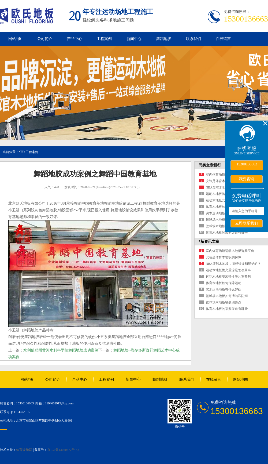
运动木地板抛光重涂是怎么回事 (228, 270)
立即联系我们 (246, 223)
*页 (21, 152)
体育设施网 (24, 450)
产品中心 (74, 39)
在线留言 (223, 39)
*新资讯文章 (209, 242)
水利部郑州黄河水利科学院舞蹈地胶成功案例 (60, 350)
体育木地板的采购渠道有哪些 (227, 232)
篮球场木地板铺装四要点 (223, 226)
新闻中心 (134, 39)
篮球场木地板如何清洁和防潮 (227, 296)
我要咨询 (246, 179)
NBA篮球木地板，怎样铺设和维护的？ (233, 264)
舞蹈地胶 (163, 39)
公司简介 (44, 39)
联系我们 (193, 39)
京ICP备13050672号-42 (63, 450)
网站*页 (14, 39)
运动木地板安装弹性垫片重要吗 (228, 276)
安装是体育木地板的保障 (223, 181)
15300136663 (247, 164)
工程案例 (104, 39)
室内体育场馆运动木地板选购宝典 (230, 251)
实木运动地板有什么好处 (223, 213)
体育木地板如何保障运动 (223, 207)
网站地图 (240, 380)
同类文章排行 (210, 165)
